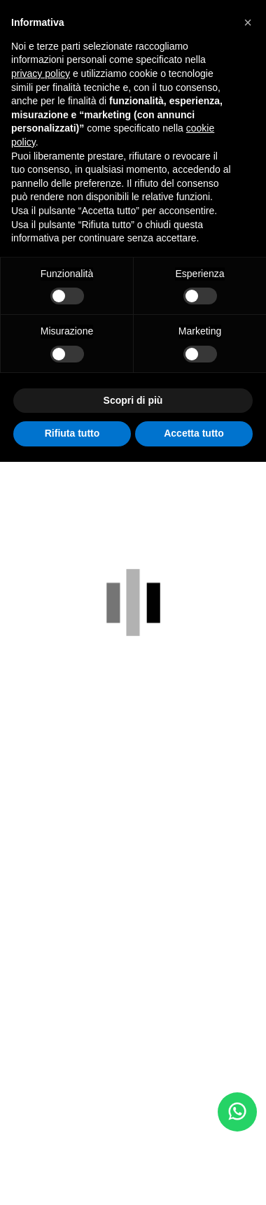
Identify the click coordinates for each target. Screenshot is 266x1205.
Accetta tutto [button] (194, 433)
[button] (248, 22)
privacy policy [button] (40, 73)
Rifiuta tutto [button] (72, 433)
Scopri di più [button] (133, 400)
